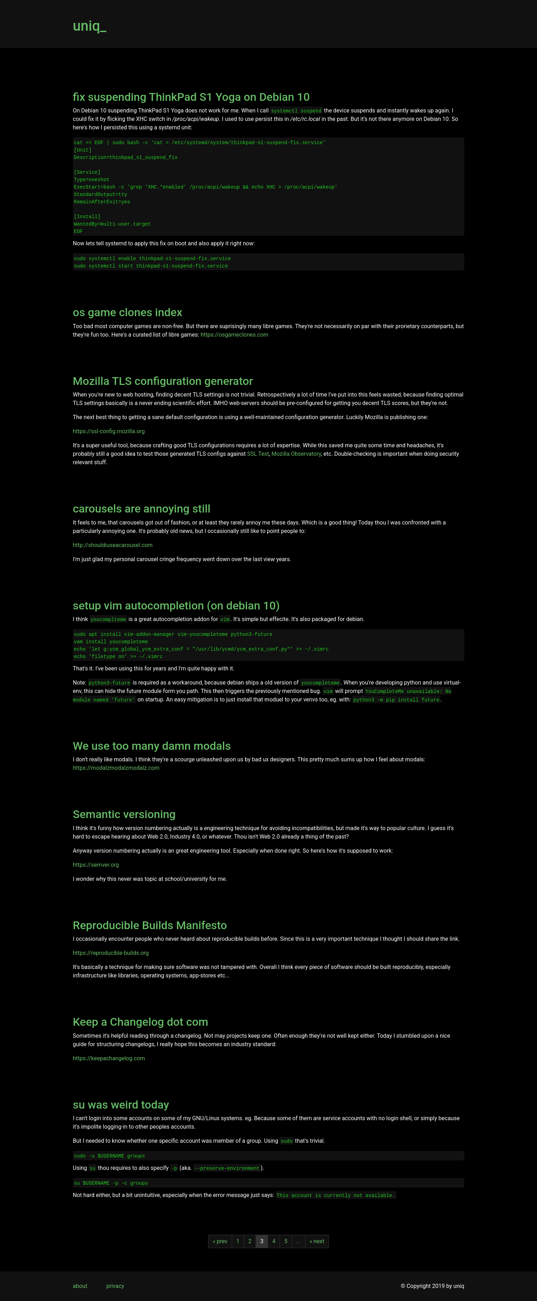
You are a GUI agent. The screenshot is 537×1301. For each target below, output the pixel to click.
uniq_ (89, 26)
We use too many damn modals (152, 746)
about (80, 1286)
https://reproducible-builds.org (111, 953)
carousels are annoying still (142, 508)
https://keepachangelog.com (109, 1058)
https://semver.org (96, 864)
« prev (220, 1241)
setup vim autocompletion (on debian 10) (176, 605)
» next (317, 1241)
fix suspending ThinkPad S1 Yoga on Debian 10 (191, 97)
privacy (115, 1286)
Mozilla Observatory (296, 453)
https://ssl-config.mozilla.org (109, 431)
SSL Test (258, 453)
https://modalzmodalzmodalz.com (116, 768)
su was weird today (121, 1104)
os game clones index (128, 312)
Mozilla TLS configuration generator (163, 381)
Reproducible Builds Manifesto (150, 925)
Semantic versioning (124, 814)
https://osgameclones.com (234, 334)
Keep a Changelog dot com (140, 1022)
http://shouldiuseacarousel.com (113, 545)
